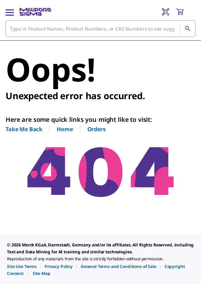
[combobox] (100, 28)
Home (65, 129)
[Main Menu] (10, 12)
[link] (22, 266)
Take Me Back (24, 129)
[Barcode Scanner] (165, 12)
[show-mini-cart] (185, 11)
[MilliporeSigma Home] (35, 12)
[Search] (187, 28)
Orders (96, 129)
